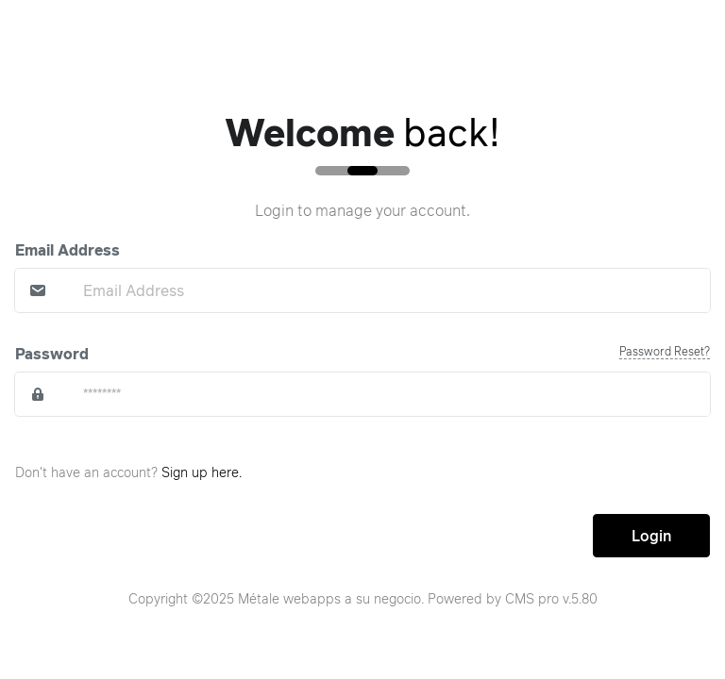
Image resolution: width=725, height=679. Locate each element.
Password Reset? (664, 350)
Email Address (67, 250)
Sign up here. (201, 472)
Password (52, 353)
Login (651, 535)
